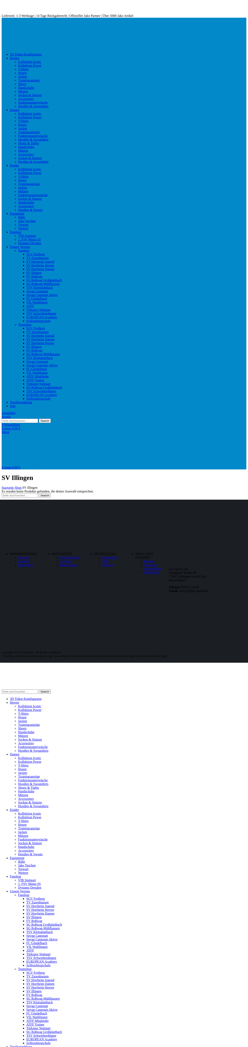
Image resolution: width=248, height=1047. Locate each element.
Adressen (66, 561)
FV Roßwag (34, 276)
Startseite (8, 487)
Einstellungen (69, 565)
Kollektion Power (29, 65)
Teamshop (25, 324)
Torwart (23, 224)
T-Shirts (23, 69)
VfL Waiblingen (37, 302)
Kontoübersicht (70, 557)
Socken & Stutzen (30, 95)
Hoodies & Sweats (30, 210)
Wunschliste (152, 572)
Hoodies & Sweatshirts (33, 106)
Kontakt (149, 561)
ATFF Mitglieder (37, 376)
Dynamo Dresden (29, 243)
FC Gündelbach (36, 298)
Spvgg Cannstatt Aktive (42, 295)
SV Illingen (34, 272)
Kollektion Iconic (29, 62)
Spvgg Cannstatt (37, 291)
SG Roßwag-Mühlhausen (43, 284)
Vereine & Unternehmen (152, 566)
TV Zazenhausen (37, 258)
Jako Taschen (27, 221)
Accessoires (26, 99)
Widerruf (108, 565)
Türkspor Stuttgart (38, 310)
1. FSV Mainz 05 (29, 239)
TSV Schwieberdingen (41, 313)
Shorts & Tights (28, 143)
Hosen (22, 73)
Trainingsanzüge (29, 80)
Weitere (23, 228)
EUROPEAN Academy (41, 317)
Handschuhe (26, 87)
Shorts (22, 84)
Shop (18, 487)
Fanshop (23, 250)
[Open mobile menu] (5, 432)
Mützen (23, 91)
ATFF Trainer (35, 380)
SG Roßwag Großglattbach (44, 280)
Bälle (21, 217)
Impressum (25, 565)
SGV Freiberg (35, 254)
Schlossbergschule (38, 321)
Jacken (22, 76)
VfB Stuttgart (27, 235)
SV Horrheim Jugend (40, 261)
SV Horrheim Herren (40, 265)
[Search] (6, 416)
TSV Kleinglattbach (39, 287)
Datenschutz (110, 557)
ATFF (30, 306)
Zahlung (23, 561)
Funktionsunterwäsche (33, 102)
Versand (23, 557)
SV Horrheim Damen (40, 269)
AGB (105, 561)
